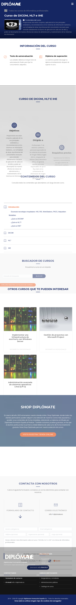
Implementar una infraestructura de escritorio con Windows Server (20, 354)
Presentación (45, 559)
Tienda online (45, 563)
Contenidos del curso (32, 20)
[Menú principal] (72, 4)
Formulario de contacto (14, 578)
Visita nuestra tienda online (38, 434)
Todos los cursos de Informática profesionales (28, 10)
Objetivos (14, 153)
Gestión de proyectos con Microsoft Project (56, 352)
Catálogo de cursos (47, 586)
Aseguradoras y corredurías (50, 578)
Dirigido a (38, 165)
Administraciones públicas (49, 582)
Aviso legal (44, 567)
